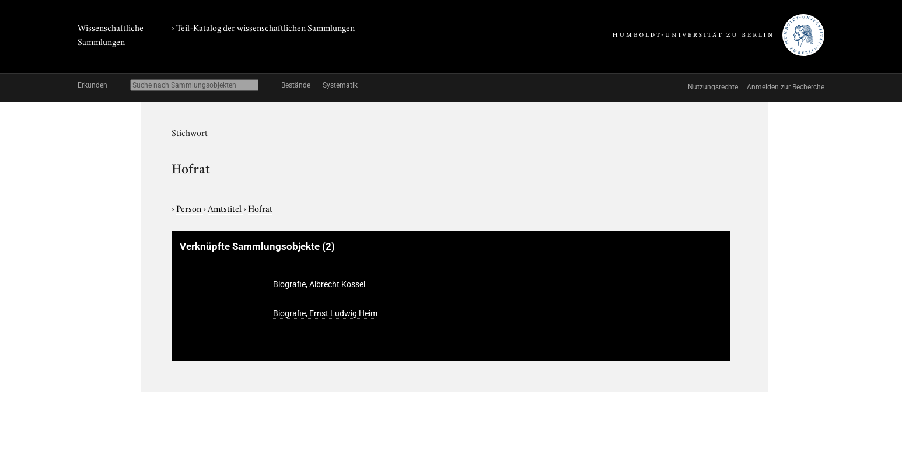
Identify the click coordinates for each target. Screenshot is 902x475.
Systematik (340, 85)
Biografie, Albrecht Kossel (319, 284)
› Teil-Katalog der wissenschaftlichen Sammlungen (263, 26)
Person (189, 207)
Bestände (295, 85)
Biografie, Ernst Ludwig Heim (325, 313)
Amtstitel (225, 207)
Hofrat (260, 207)
